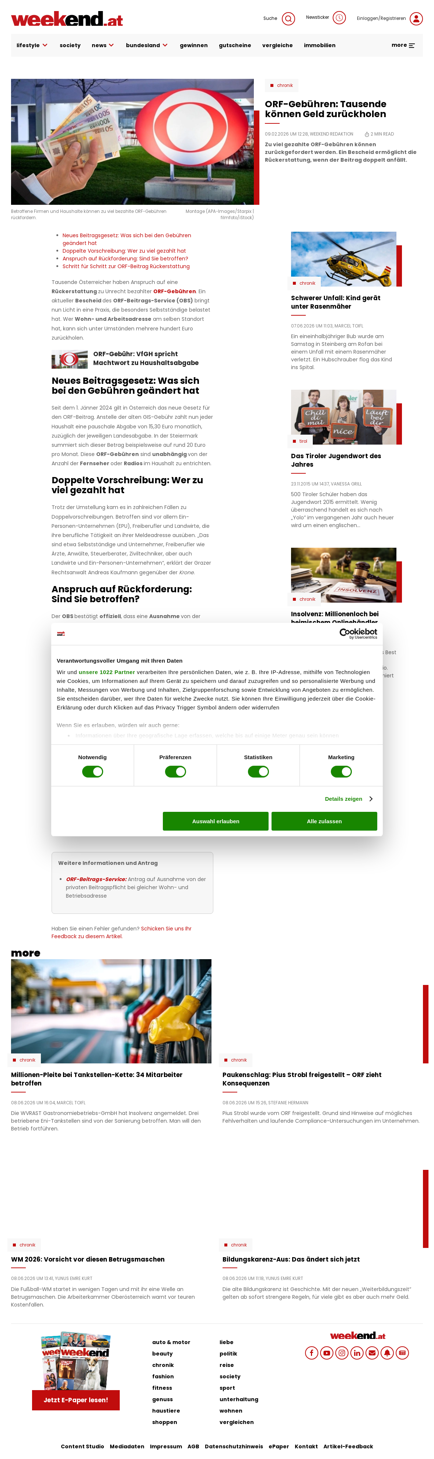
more (404, 45)
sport (227, 1388)
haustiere (166, 1410)
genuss (162, 1399)
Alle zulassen (324, 821)
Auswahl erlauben (215, 821)
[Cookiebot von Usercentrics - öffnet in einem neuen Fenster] (345, 633)
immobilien (320, 45)
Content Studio (82, 1446)
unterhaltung (239, 1399)
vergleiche (277, 45)
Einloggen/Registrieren (390, 18)
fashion (163, 1376)
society (70, 45)
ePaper (279, 1446)
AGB (193, 1446)
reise (227, 1365)
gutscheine (235, 45)
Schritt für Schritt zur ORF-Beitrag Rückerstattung (126, 266)
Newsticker (326, 17)
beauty (162, 1353)
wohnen (231, 1410)
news (103, 45)
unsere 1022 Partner (107, 672)
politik (228, 1353)
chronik (163, 1365)
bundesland (147, 45)
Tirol (303, 441)
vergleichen (237, 1422)
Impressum (166, 1446)
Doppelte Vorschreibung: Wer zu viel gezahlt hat (124, 251)
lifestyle (33, 45)
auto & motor (171, 1342)
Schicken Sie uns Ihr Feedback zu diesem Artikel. (122, 932)
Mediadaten (127, 1446)
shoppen (164, 1422)
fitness (162, 1388)
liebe (227, 1342)
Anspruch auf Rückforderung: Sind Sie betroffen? (125, 258)
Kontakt (306, 1446)
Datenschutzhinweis (234, 1446)
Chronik (285, 85)
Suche (279, 18)
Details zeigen (343, 799)
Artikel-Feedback (348, 1446)
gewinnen (194, 45)
